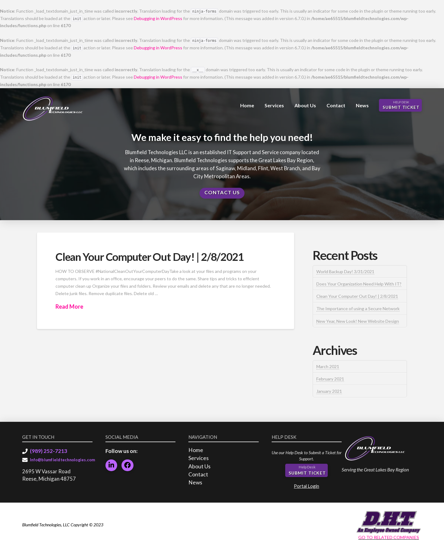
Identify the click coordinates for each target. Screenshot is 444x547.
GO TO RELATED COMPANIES (388, 537)
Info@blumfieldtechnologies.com (62, 460)
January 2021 (329, 391)
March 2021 (327, 366)
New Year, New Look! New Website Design (357, 321)
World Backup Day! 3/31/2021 (345, 271)
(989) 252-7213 (48, 451)
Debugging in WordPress (158, 18)
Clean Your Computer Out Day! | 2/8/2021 (150, 256)
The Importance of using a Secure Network (358, 308)
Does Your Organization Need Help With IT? (358, 283)
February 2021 (330, 378)
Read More (69, 306)
